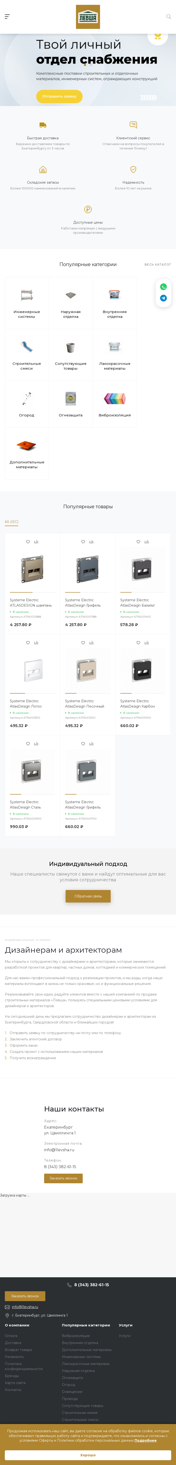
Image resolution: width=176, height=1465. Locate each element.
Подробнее (146, 1440)
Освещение (72, 1340)
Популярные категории (86, 1274)
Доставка (13, 1291)
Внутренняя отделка (108, 313)
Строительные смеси (149, 313)
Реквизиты (14, 1305)
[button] (85, 65)
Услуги (126, 1274)
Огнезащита (149, 360)
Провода (70, 1347)
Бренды (12, 1324)
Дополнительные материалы (67, 413)
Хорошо (88, 1455)
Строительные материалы (84, 1394)
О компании (17, 1274)
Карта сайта (15, 1331)
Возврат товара (18, 1298)
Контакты (13, 1338)
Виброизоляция (25, 410)
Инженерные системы (25, 313)
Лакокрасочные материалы (67, 363)
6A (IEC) (11, 470)
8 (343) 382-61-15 (60, 1115)
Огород (108, 360)
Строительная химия (79, 1361)
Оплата (11, 1284)
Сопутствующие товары (25, 363)
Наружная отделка (66, 313)
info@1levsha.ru (59, 1098)
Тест (66, 1375)
